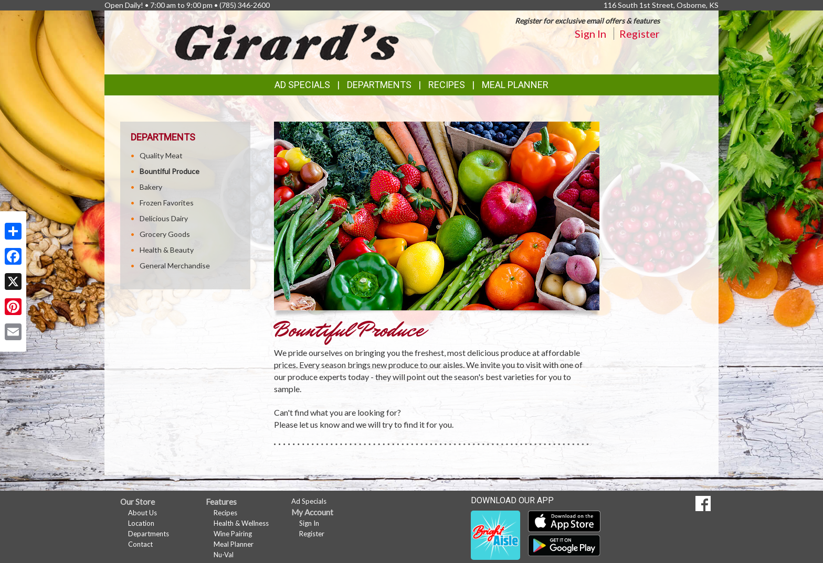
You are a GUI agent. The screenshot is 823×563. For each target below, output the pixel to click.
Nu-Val (224, 554)
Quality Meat (161, 155)
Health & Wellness (241, 523)
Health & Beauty (167, 249)
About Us (142, 512)
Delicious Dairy (164, 218)
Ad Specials (302, 84)
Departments (148, 533)
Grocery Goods (165, 234)
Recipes (446, 84)
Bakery (151, 186)
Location (141, 523)
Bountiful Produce (169, 171)
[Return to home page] (288, 41)
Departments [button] (379, 84)
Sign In (590, 33)
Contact (140, 544)
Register (639, 33)
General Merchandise (175, 265)
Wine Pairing (233, 533)
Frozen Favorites (167, 202)
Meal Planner (515, 84)
